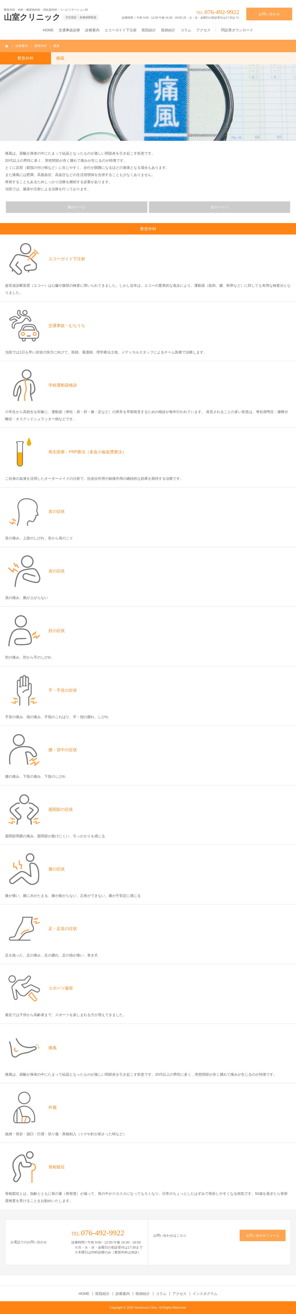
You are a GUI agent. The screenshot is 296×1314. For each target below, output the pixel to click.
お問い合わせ (269, 14)
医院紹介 (149, 30)
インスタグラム (204, 1293)
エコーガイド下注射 (121, 30)
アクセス (203, 30)
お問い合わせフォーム (262, 1235)
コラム (186, 30)
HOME (48, 30)
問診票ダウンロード (237, 30)
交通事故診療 (69, 30)
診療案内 (92, 30)
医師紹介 (168, 30)
